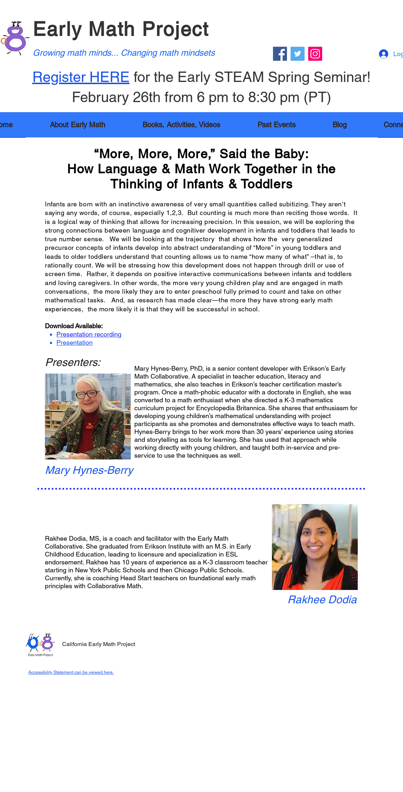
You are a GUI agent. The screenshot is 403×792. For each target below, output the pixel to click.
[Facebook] (280, 54)
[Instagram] (315, 54)
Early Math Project (121, 29)
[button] (181, 127)
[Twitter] (298, 54)
